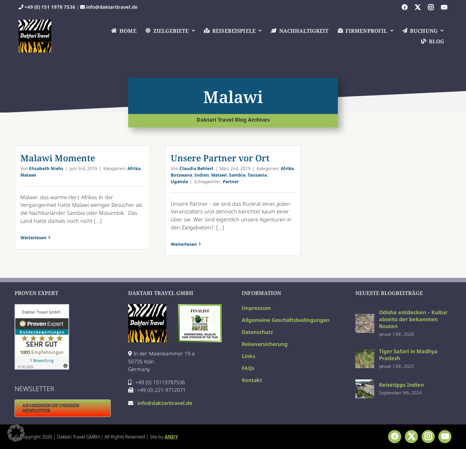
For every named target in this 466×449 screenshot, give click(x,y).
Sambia (237, 175)
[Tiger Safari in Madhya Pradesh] (364, 353)
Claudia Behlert (196, 168)
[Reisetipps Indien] (364, 383)
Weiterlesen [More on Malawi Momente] (33, 244)
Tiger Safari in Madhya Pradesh (408, 355)
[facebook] (404, 7)
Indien (201, 175)
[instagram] (431, 7)
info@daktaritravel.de (112, 7)
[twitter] (417, 7)
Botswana (181, 175)
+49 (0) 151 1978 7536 (49, 7)
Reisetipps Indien (401, 384)
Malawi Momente (57, 158)
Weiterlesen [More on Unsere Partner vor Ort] (184, 244)
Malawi (28, 175)
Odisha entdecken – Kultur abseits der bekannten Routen (413, 319)
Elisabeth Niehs (46, 168)
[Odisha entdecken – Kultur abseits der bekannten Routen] (364, 317)
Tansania (257, 175)
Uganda (179, 181)
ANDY (171, 436)
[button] (16, 433)
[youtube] (444, 7)
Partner (231, 181)
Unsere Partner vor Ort (220, 158)
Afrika (134, 168)
